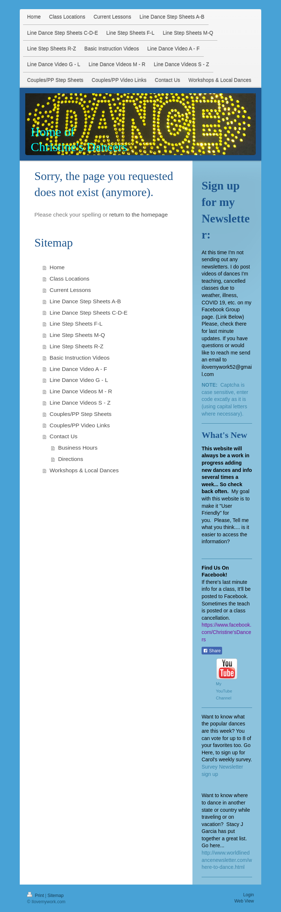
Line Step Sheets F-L (76, 323)
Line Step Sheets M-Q (77, 335)
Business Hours (78, 447)
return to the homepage (138, 214)
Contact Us (64, 436)
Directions (70, 459)
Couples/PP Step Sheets (81, 414)
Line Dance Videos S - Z (80, 402)
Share (212, 650)
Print (36, 895)
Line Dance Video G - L (79, 380)
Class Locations (70, 278)
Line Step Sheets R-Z (77, 346)
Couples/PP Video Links (80, 425)
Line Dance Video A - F (78, 369)
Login (248, 894)
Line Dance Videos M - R (81, 391)
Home (57, 267)
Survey (210, 767)
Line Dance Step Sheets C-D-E (89, 312)
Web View (244, 901)
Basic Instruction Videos (80, 357)
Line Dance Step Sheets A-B (85, 301)
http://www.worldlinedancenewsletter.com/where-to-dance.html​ (227, 860)
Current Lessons (70, 290)
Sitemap (56, 895)
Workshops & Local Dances (84, 470)
